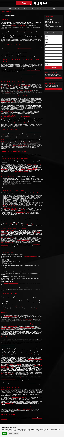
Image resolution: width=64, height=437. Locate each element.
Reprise (48, 8)
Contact (54, 8)
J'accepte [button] (4, 433)
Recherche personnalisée (36, 8)
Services (26, 8)
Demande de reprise (54, 89)
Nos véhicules (17, 8)
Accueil (10, 8)
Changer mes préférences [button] (13, 433)
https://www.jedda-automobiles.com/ (19, 26)
